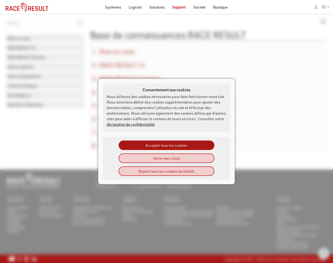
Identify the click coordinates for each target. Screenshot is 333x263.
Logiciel (135, 7)
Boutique (220, 7)
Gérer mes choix (166, 158)
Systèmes (113, 7)
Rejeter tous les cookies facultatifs (166, 171)
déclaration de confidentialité (131, 124)
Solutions (157, 7)
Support (179, 7)
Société (199, 7)
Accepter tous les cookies (166, 145)
